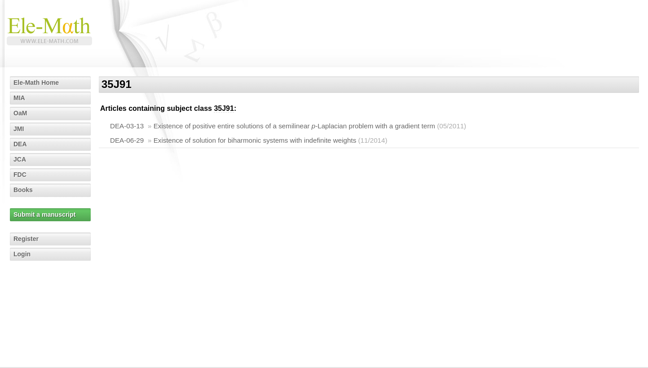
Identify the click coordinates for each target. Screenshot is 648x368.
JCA (19, 159)
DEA (20, 144)
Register (26, 238)
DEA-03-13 (127, 126)
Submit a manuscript (44, 214)
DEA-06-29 (127, 140)
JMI (18, 128)
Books (23, 189)
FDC (19, 174)
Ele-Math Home (36, 82)
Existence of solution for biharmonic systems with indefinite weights (255, 140)
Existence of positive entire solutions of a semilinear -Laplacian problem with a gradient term (294, 126)
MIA (19, 97)
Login (22, 254)
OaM (20, 113)
